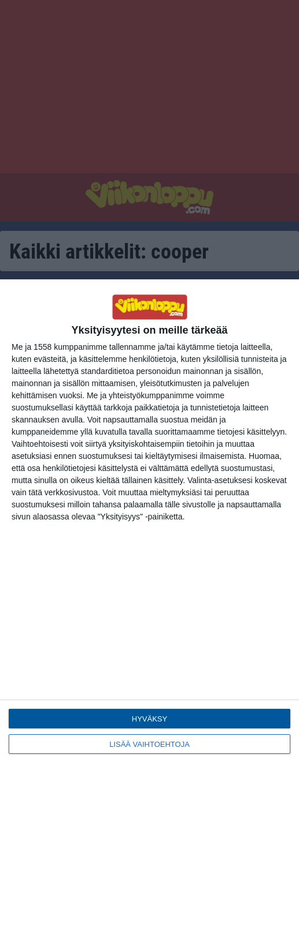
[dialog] (149, 605)
